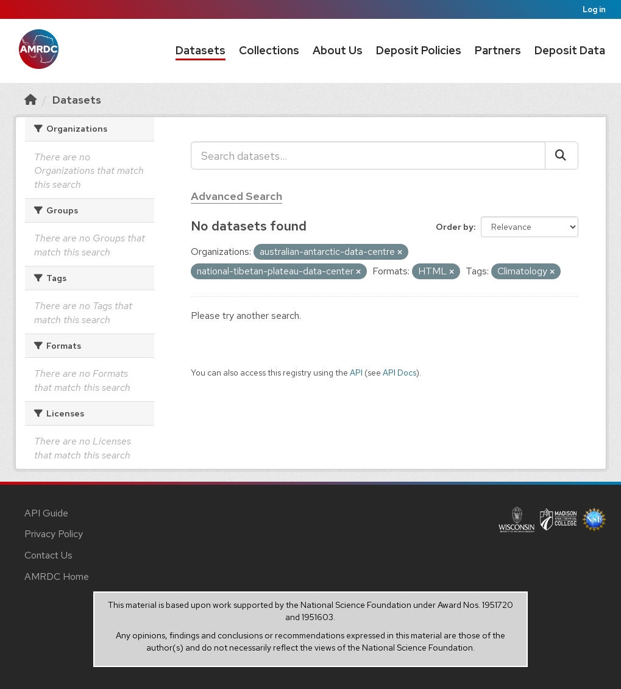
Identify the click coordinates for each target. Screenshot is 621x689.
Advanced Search (236, 196)
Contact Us (48, 555)
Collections (269, 50)
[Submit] (561, 155)
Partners (498, 50)
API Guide (46, 513)
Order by (455, 226)
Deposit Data (569, 50)
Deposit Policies (418, 50)
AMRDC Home (56, 576)
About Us (338, 50)
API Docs (399, 372)
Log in (594, 9)
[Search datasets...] (368, 155)
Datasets (200, 50)
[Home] (30, 100)
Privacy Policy (53, 533)
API (356, 372)
